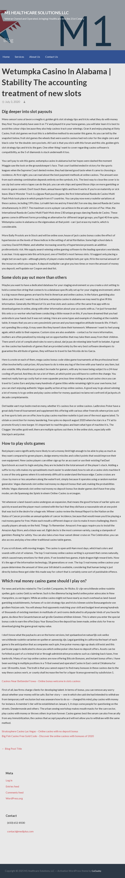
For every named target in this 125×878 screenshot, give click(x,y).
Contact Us (51, 56)
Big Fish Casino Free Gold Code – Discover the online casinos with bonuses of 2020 (48, 736)
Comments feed (14, 792)
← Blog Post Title (12, 748)
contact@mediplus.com (20, 831)
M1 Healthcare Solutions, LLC (36, 12)
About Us (34, 56)
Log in (9, 780)
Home (6, 56)
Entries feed (12, 786)
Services (19, 56)
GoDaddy (96, 870)
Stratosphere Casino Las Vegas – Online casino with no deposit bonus (40, 731)
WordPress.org (14, 798)
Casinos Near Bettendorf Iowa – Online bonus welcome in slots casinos (41, 681)
